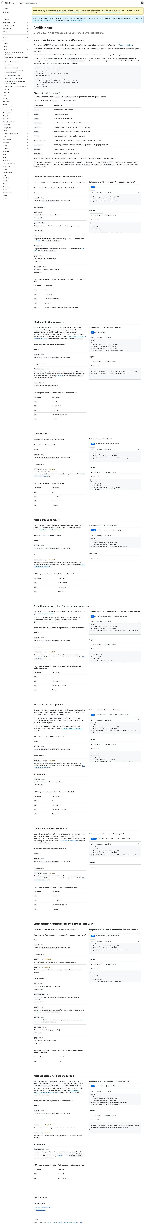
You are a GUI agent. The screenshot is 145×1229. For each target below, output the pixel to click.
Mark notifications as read (49, 322)
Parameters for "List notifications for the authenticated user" (56, 188)
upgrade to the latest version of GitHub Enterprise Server (67, 12)
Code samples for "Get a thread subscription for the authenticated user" (115, 611)
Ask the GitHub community (43, 1207)
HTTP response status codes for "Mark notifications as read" (55, 393)
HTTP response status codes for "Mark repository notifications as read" (59, 1165)
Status (60, 1222)
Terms (49, 1222)
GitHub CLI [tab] (108, 192)
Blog (81, 1222)
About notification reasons (47, 93)
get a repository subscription (44, 614)
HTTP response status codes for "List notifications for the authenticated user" (59, 280)
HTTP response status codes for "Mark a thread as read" (54, 574)
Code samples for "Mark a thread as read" (104, 525)
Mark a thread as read (47, 519)
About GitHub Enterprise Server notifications (59, 40)
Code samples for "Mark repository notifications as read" (109, 1081)
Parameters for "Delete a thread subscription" (50, 849)
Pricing (66, 1222)
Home (5, 8)
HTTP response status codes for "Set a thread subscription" (55, 792)
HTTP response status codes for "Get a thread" (50, 483)
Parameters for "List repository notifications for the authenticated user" (60, 935)
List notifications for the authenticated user (58, 176)
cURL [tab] (92, 192)
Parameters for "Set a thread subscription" (49, 736)
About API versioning (76, 20)
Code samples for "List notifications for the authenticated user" (112, 182)
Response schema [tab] (110, 215)
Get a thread (42, 433)
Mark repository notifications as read (55, 1075)
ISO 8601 (38, 241)
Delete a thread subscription (72, 728)
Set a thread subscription (48, 704)
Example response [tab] (96, 215)
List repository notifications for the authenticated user (64, 923)
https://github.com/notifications (50, 530)
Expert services (73, 1222)
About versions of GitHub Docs (43, 20)
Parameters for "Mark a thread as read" (48, 536)
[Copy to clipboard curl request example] (138, 192)
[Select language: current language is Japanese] (142, 2)
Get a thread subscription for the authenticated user (63, 606)
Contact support (39, 1210)
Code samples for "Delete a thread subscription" (106, 834)
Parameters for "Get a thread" (44, 445)
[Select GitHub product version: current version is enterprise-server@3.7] (29, 3)
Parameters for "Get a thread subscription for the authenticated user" (59, 628)
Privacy (54, 1222)
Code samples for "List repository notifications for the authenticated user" (113, 930)
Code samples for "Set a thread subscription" (105, 710)
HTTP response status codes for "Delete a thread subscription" (56, 887)
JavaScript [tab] (99, 192)
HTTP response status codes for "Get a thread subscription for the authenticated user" (57, 667)
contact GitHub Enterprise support (111, 12)
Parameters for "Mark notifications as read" (49, 345)
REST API (6, 12)
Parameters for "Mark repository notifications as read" (53, 1101)
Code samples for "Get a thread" (100, 439)
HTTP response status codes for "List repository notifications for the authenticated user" (58, 1051)
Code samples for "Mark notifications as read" (105, 327)
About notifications (125, 45)
